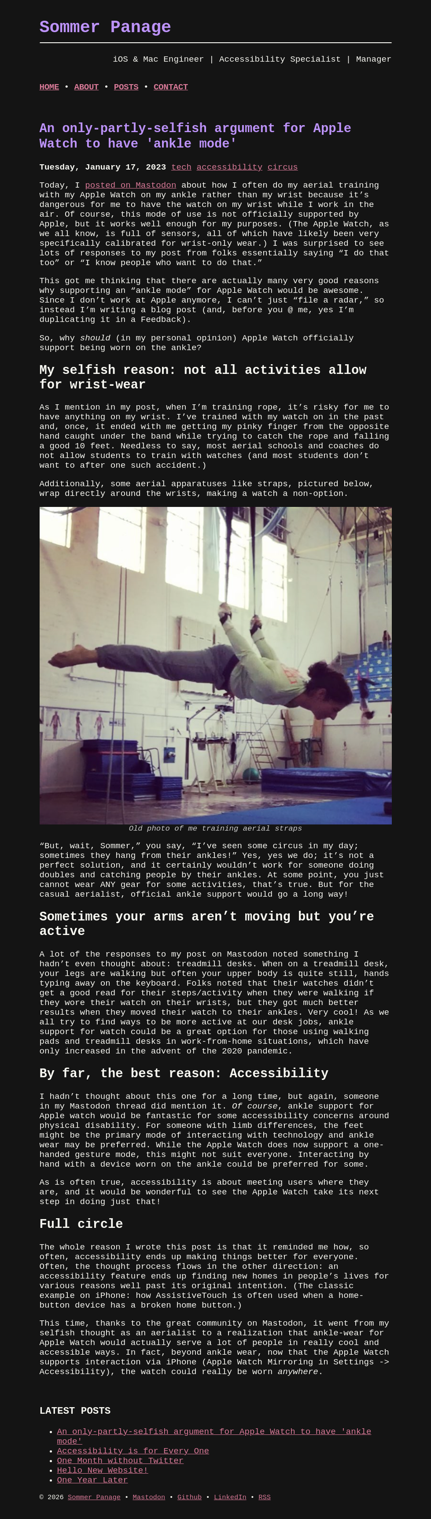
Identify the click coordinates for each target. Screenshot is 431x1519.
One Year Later (92, 1480)
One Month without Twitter (120, 1461)
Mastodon (149, 1497)
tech (181, 167)
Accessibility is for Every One (133, 1451)
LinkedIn (230, 1497)
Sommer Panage (94, 1497)
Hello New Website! (102, 1470)
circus (283, 167)
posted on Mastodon (130, 185)
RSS (264, 1497)
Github (189, 1497)
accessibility (229, 167)
